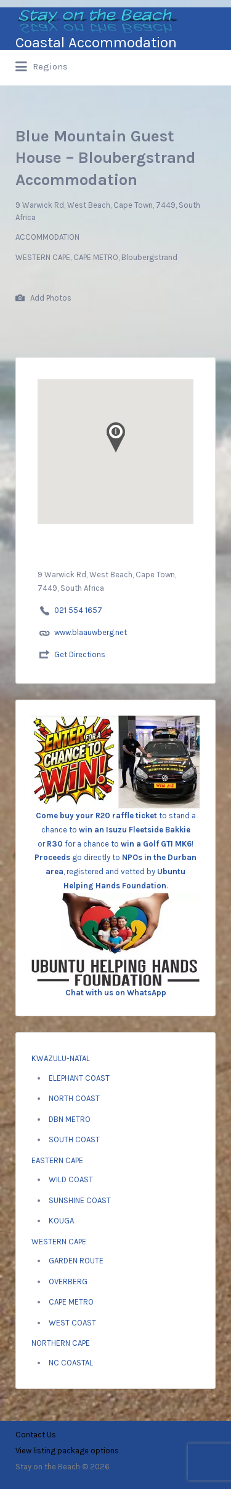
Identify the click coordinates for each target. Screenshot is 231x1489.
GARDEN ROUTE (76, 1260)
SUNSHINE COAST (80, 1200)
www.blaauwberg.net (90, 632)
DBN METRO (70, 1119)
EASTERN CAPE (57, 1160)
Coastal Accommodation (96, 42)
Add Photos (43, 298)
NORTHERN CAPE (60, 1343)
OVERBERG (68, 1281)
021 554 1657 (78, 610)
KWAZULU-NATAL (60, 1058)
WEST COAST (72, 1322)
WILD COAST (71, 1179)
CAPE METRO (71, 1301)
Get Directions (79, 654)
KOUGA (61, 1220)
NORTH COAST (74, 1098)
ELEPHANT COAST (79, 1078)
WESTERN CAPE (58, 1241)
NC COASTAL (71, 1362)
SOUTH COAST (74, 1139)
